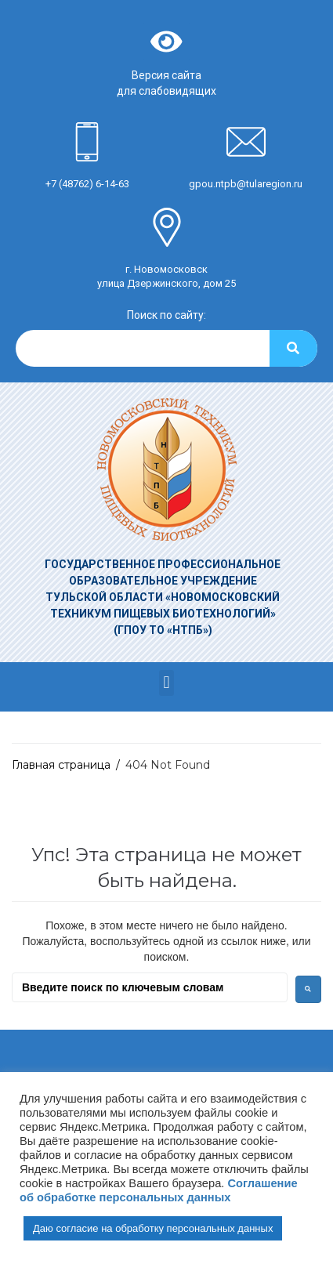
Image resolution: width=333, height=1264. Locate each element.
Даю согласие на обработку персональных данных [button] (153, 1228)
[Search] (293, 348)
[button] (166, 683)
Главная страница (61, 765)
